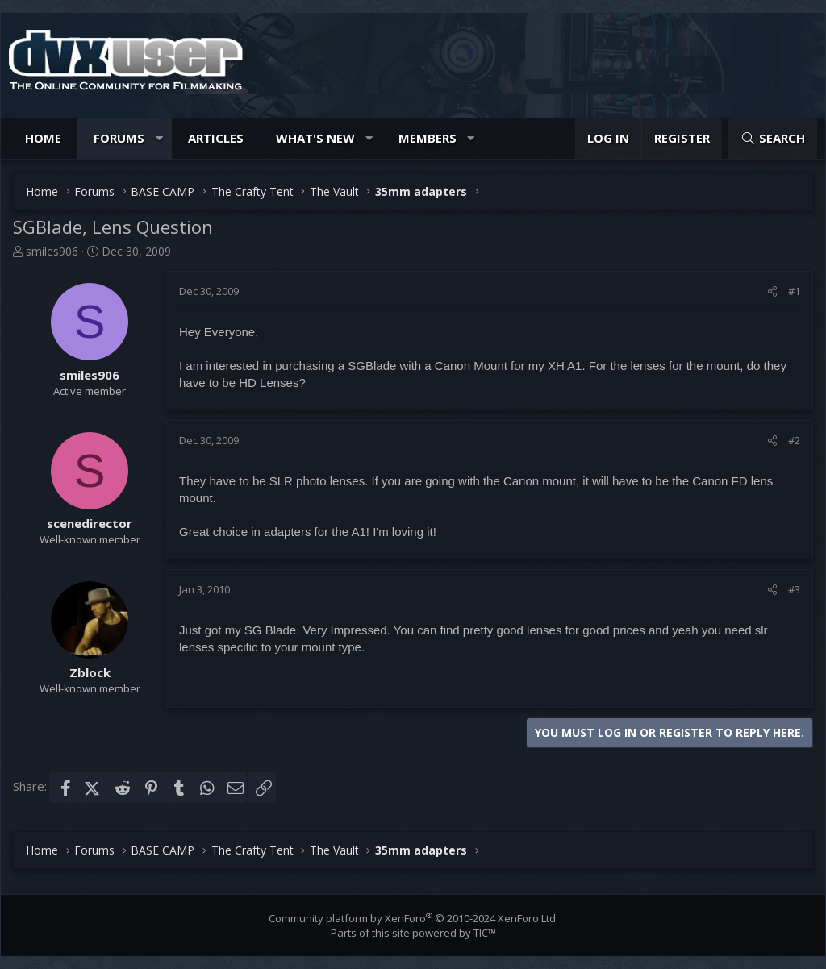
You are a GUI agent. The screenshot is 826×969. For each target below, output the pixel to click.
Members (427, 138)
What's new (315, 138)
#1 (794, 291)
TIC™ (484, 932)
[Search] (772, 138)
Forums (119, 138)
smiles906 (52, 251)
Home (43, 138)
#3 (794, 589)
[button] (159, 138)
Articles (216, 138)
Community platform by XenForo (413, 918)
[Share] (772, 291)
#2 (794, 440)
